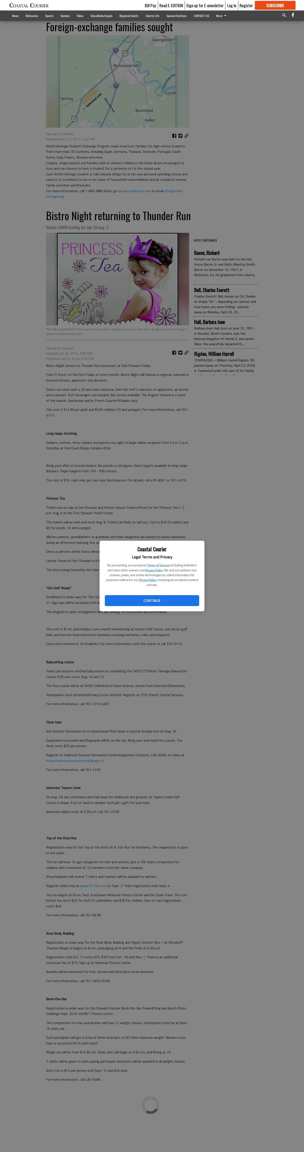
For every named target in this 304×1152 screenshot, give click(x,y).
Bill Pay (150, 5)
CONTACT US (201, 15)
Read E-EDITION (171, 5)
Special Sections (176, 15)
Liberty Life (152, 15)
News (15, 15)
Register (246, 5)
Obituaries (32, 15)
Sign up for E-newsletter (205, 5)
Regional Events (128, 15)
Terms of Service (158, 565)
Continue (151, 600)
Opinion (65, 15)
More (222, 15)
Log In (231, 5)
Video (80, 15)
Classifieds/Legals (101, 15)
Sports (49, 15)
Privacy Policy (154, 570)
